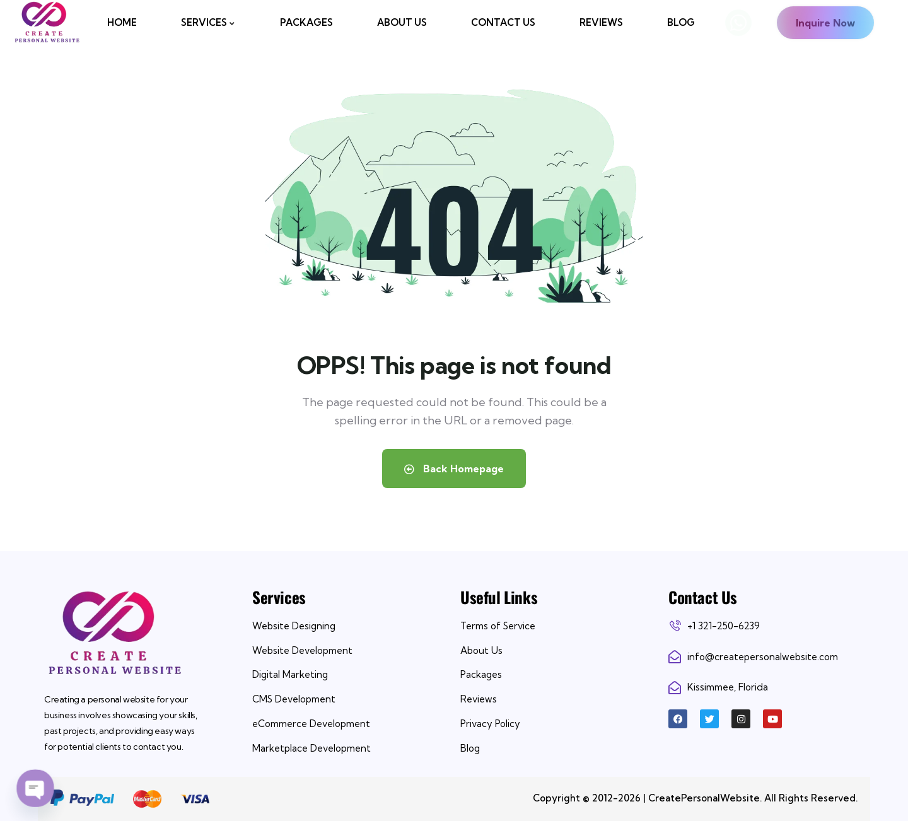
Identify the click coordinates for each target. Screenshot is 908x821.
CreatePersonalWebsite (704, 798)
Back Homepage (454, 468)
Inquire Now (825, 22)
